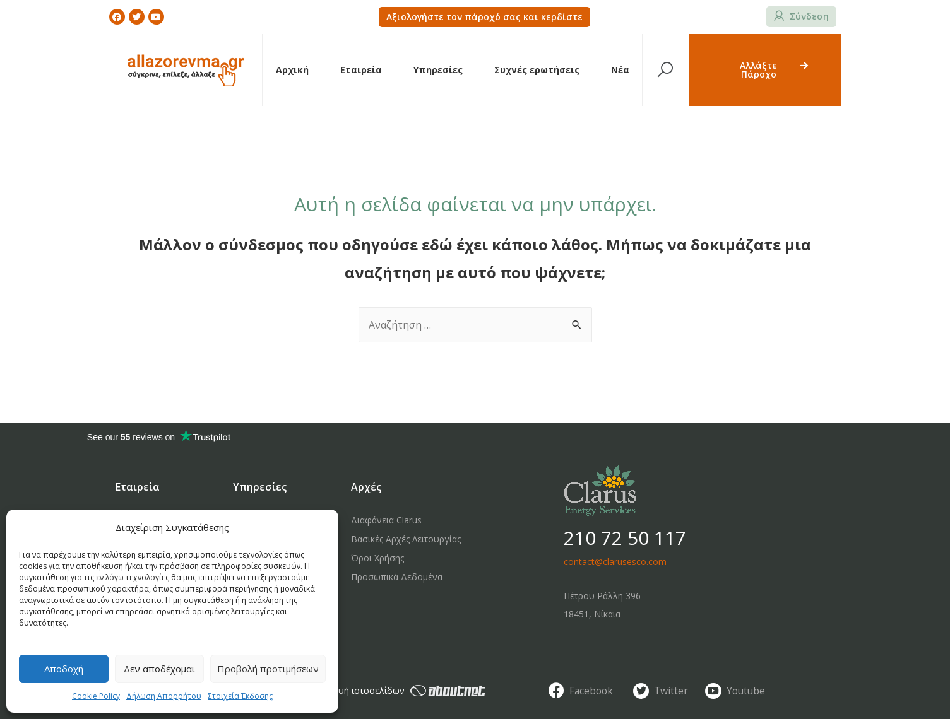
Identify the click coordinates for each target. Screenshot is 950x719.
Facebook (592, 691)
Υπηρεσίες (438, 70)
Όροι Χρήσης (377, 558)
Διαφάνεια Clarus (386, 520)
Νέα (620, 70)
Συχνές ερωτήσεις (536, 70)
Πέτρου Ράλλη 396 (602, 596)
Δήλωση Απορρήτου (163, 696)
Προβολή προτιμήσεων (268, 668)
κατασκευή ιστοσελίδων (395, 690)
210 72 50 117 (625, 538)
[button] (484, 17)
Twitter (671, 691)
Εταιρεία (361, 70)
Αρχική (292, 70)
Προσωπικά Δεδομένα (396, 577)
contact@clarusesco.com (615, 562)
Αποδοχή (63, 668)
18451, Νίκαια (592, 614)
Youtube (747, 691)
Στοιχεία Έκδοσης (240, 696)
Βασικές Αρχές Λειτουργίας (406, 539)
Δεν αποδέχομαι (159, 668)
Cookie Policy (96, 696)
